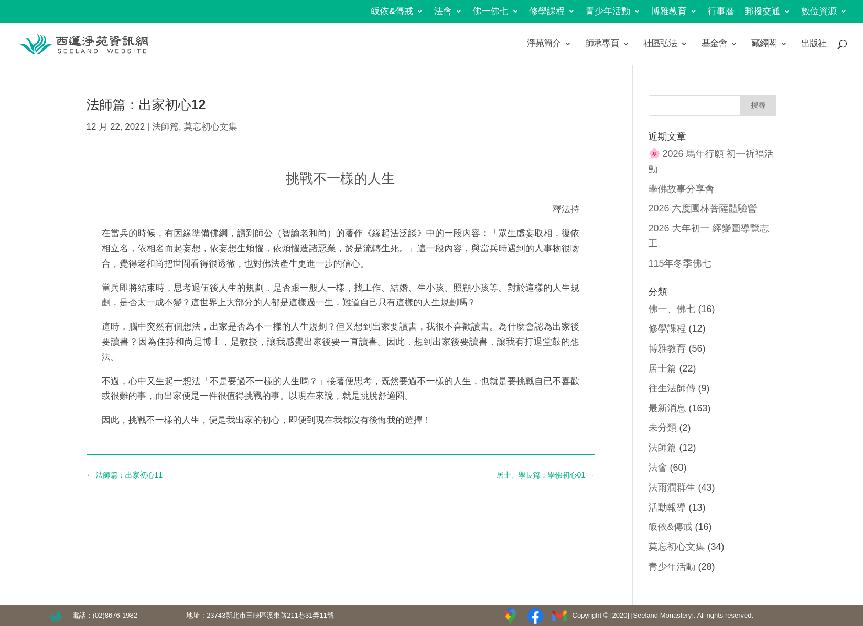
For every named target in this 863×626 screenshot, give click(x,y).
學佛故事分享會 (682, 189)
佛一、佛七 (672, 309)
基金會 (714, 44)
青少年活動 (608, 11)
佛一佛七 (491, 11)
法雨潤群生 (672, 487)
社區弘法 (660, 44)
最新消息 (667, 408)
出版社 (813, 44)
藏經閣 (763, 44)
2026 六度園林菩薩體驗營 (703, 208)
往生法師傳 (672, 388)
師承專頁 (602, 44)
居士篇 (663, 368)
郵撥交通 (762, 11)
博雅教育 (669, 11)
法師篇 (165, 127)
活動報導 (667, 507)
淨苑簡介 (543, 44)
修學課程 (547, 11)
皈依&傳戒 (392, 11)
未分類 (663, 427)
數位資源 (819, 11)
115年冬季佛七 (680, 263)
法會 (443, 11)
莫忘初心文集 (210, 127)
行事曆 (721, 11)
